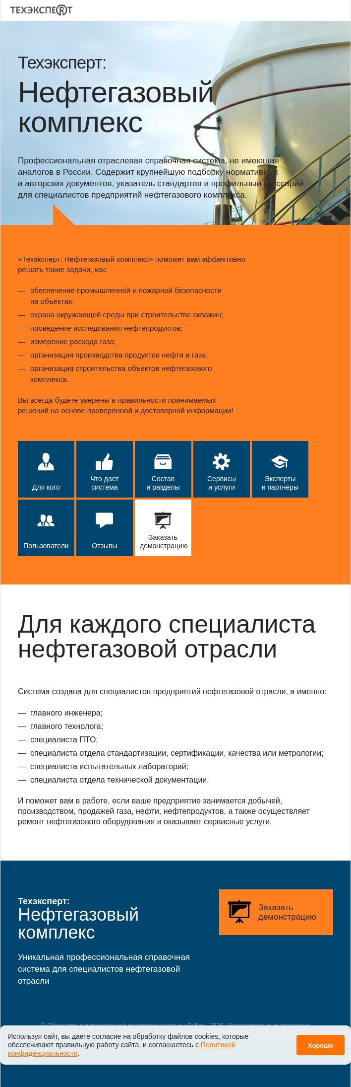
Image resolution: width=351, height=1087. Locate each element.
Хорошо (320, 1040)
